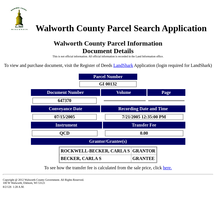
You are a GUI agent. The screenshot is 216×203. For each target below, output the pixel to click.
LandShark (123, 65)
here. (167, 167)
